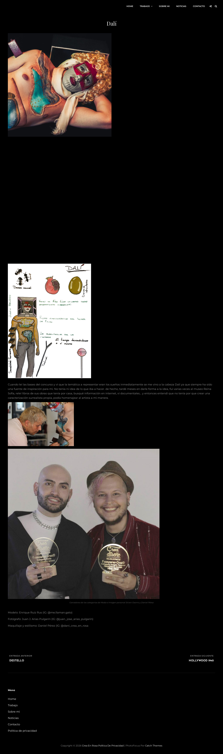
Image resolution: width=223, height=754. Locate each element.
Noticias (181, 6)
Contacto (199, 6)
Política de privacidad (22, 730)
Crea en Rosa (90, 745)
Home (129, 6)
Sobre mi (164, 6)
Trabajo (146, 6)
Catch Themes (153, 745)
